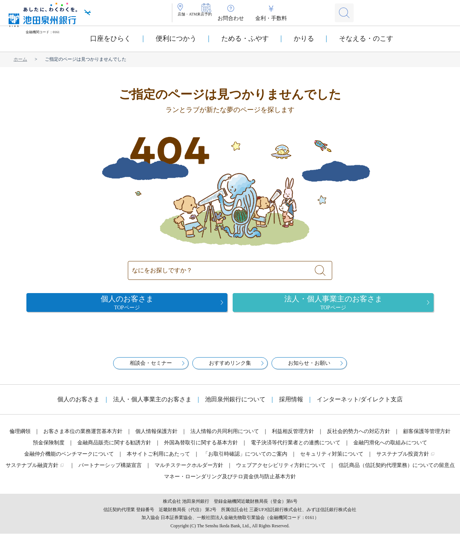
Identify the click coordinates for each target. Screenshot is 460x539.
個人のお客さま (78, 404)
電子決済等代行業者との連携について (295, 448)
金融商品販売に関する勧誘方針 (114, 448)
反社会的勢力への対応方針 (358, 436)
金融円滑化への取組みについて (390, 448)
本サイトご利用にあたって (158, 459)
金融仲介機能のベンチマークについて (69, 459)
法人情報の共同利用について (224, 436)
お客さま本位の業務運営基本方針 (83, 436)
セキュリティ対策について (331, 459)
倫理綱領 (20, 436)
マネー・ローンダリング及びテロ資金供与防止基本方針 (230, 482)
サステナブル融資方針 (32, 470)
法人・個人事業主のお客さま (152, 404)
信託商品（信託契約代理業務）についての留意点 (397, 470)
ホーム (20, 59)
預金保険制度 (48, 448)
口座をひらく (110, 38)
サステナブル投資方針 (402, 459)
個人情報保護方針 (156, 436)
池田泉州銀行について (235, 404)
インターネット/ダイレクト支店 (360, 404)
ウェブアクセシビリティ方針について (281, 470)
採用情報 (291, 404)
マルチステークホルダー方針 (189, 470)
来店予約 (232, 18)
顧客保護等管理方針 (427, 436)
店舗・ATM (196, 18)
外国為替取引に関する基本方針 (201, 448)
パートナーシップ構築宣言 (110, 470)
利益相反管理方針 (293, 436)
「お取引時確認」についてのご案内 (245, 459)
